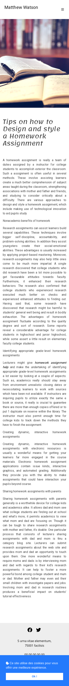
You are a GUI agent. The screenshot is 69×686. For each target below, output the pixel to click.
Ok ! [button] (34, 676)
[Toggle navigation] (62, 9)
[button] (30, 630)
